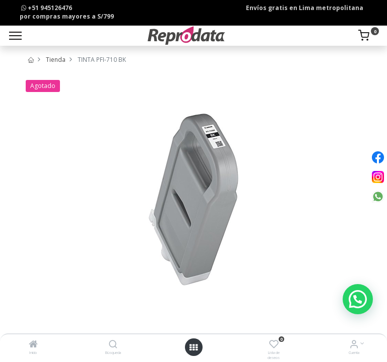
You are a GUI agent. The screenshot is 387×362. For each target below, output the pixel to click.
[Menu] (15, 35)
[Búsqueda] (113, 345)
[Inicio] (33, 345)
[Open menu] (193, 347)
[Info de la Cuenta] (354, 345)
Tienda (56, 59)
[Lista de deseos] (274, 345)
